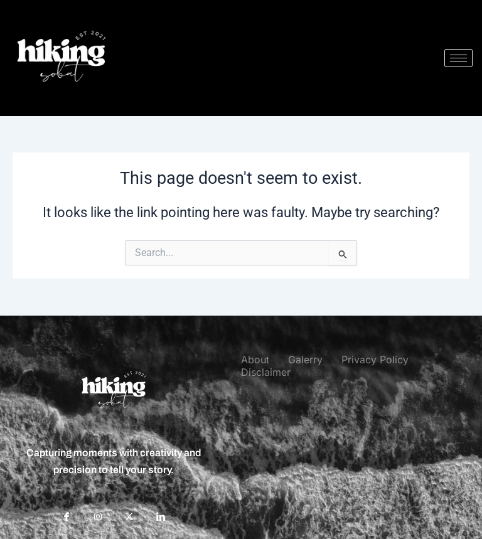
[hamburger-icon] (458, 58)
